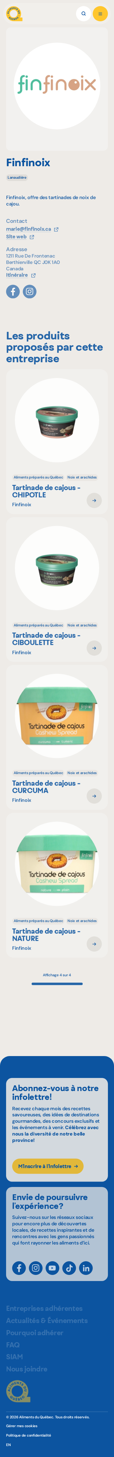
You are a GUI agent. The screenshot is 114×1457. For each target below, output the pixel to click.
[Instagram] (36, 1276)
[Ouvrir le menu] (100, 13)
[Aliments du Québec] (14, 13)
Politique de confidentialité (28, 1435)
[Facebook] (19, 1276)
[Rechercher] (83, 13)
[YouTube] (52, 1276)
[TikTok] (69, 1276)
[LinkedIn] (86, 1276)
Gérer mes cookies (21, 1426)
